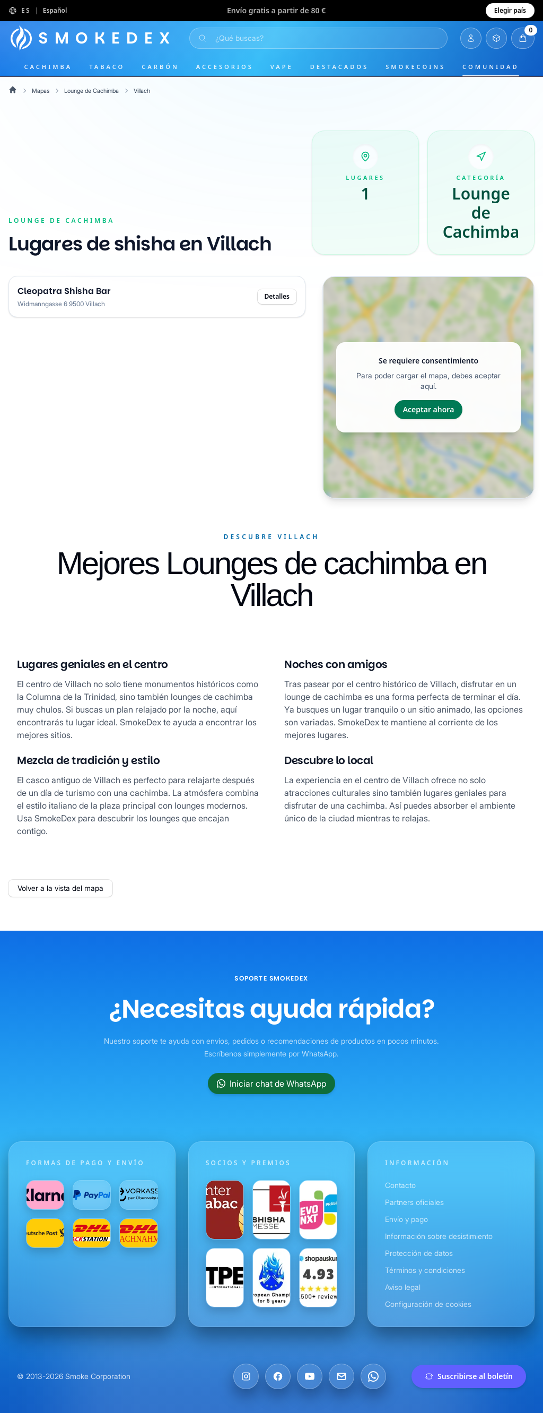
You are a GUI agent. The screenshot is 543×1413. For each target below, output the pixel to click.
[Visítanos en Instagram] (246, 1376)
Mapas (41, 90)
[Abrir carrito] (523, 38)
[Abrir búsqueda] (318, 38)
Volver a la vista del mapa (62, 888)
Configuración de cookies (430, 1304)
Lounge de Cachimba (94, 90)
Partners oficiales (415, 1202)
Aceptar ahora (428, 409)
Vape (281, 67)
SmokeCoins (415, 67)
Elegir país (510, 10)
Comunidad (490, 67)
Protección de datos (419, 1253)
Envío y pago (407, 1219)
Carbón (160, 67)
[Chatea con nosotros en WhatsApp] (373, 1376)
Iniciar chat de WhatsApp (271, 1083)
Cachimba (48, 67)
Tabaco (107, 67)
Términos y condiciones (426, 1270)
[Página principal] (92, 38)
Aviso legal (403, 1287)
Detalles (277, 296)
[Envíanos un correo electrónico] (341, 1376)
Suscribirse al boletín (469, 1376)
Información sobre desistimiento (441, 1236)
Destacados (339, 67)
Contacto (400, 1185)
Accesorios (224, 67)
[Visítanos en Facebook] (278, 1376)
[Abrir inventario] (496, 38)
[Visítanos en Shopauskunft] (318, 1278)
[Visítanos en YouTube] (309, 1376)
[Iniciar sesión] (470, 38)
